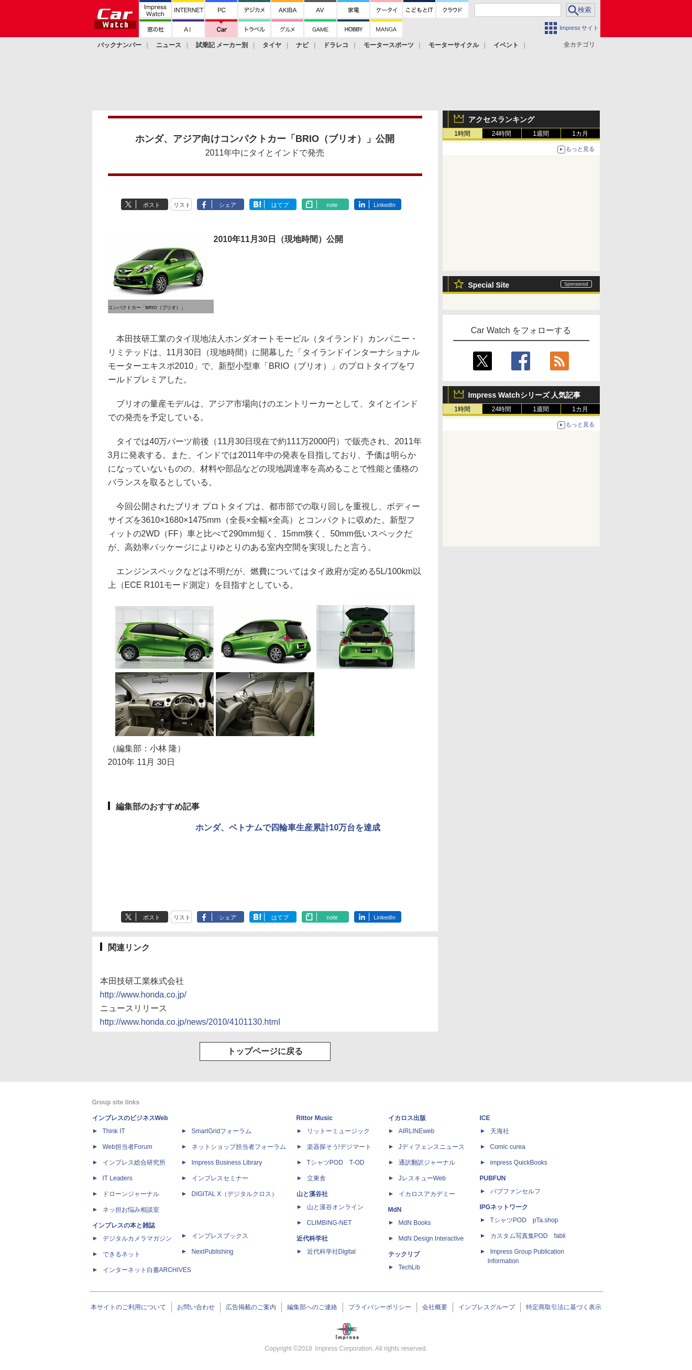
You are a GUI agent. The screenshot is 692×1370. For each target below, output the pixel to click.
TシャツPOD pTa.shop (524, 1220)
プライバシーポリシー (379, 1307)
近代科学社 (312, 1238)
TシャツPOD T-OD (336, 1162)
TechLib (409, 1267)
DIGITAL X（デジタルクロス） (235, 1194)
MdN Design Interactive (431, 1238)
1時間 (462, 133)
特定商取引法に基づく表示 (563, 1307)
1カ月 (580, 133)
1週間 (541, 133)
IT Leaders (118, 1178)
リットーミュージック (338, 1131)
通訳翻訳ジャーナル (427, 1162)
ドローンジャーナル (131, 1194)
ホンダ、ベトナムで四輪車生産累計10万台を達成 (288, 827)
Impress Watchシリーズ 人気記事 (524, 395)
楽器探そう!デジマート (339, 1146)
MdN (395, 1209)
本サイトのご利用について (128, 1307)
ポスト (151, 205)
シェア (227, 205)
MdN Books (415, 1222)
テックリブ (404, 1254)
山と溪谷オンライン (335, 1207)
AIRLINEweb (417, 1131)
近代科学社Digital (331, 1251)
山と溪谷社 (312, 1194)
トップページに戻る (265, 1051)
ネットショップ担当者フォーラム (239, 1146)
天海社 (499, 1131)
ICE (485, 1118)
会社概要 (434, 1307)
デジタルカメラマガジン (137, 1238)
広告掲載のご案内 (251, 1307)
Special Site (489, 285)
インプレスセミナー (220, 1178)
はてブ (280, 205)
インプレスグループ (486, 1307)
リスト (182, 205)
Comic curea (507, 1146)
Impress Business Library (227, 1162)
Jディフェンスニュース (432, 1146)
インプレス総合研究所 (134, 1162)
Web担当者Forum (127, 1146)
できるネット (121, 1254)
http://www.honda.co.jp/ (143, 994)
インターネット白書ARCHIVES (147, 1270)
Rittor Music (314, 1118)
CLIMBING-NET (329, 1222)
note (331, 205)
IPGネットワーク (504, 1207)
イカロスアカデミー (427, 1194)
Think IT (114, 1131)
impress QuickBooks (518, 1162)
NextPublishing (213, 1251)
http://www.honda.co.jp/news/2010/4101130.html (190, 1021)
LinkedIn (385, 205)
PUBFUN (493, 1178)
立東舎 (316, 1178)
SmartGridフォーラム (222, 1131)
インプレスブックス (220, 1236)
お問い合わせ (196, 1307)
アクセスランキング (501, 119)
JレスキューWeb (422, 1178)
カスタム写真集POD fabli (528, 1236)
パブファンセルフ (515, 1191)
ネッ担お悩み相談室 (131, 1209)
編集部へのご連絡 (312, 1307)
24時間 (501, 133)
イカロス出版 (407, 1118)
